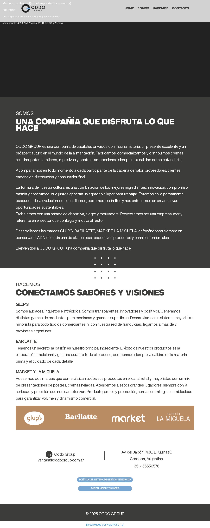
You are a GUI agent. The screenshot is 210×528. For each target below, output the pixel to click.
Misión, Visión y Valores (105, 488)
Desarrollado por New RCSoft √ (105, 524)
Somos (143, 8)
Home (129, 8)
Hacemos (160, 8)
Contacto (180, 8)
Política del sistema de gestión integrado (105, 480)
